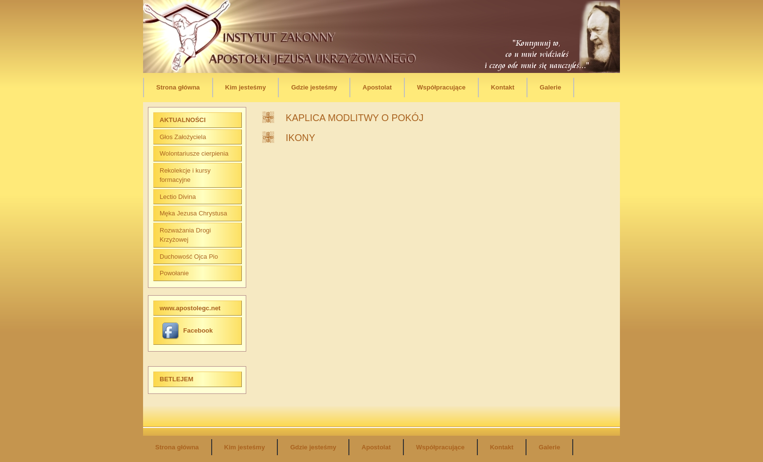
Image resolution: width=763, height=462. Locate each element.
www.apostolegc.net (190, 308)
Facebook (187, 330)
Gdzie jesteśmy (314, 87)
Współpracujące (441, 87)
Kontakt (502, 87)
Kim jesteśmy (245, 87)
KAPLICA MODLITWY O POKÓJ (355, 117)
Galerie (550, 87)
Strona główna (178, 87)
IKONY (300, 137)
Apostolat (377, 87)
